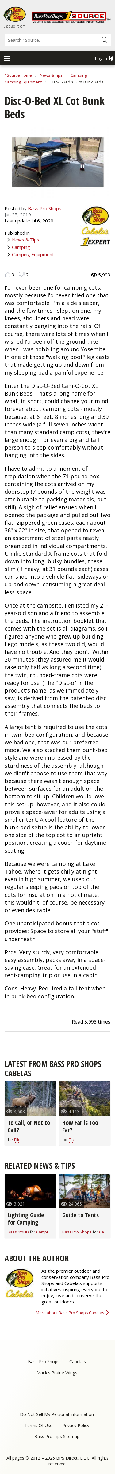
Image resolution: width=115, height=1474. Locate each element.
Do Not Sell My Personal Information (57, 1414)
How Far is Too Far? (80, 1126)
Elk (16, 1139)
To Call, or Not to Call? (29, 1126)
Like (7, 274)
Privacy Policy (75, 1425)
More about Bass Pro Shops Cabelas (70, 1312)
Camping (79, 75)
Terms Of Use (38, 1425)
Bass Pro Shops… (46, 208)
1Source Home (18, 75)
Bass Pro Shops (77, 1232)
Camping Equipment (23, 82)
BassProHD (18, 1232)
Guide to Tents (80, 1215)
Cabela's (77, 1361)
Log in (101, 58)
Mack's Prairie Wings (56, 1373)
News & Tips (51, 75)
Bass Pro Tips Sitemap (56, 1436)
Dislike (22, 274)
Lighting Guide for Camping (26, 1218)
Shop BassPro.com (14, 26)
